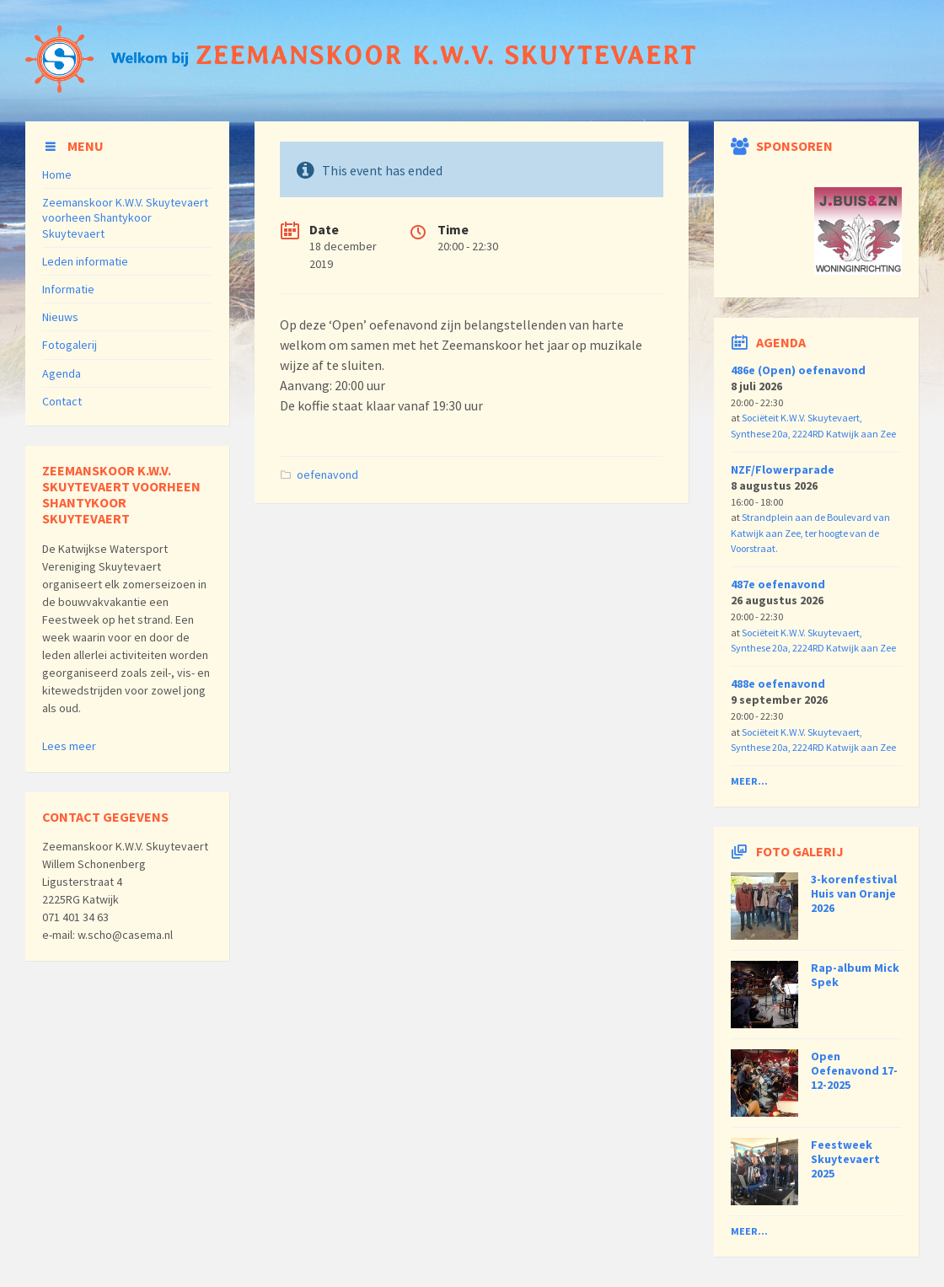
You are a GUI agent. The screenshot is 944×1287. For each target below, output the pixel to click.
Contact (62, 401)
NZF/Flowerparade (782, 469)
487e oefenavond (778, 584)
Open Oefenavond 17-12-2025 (854, 1070)
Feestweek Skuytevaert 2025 (845, 1159)
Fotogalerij (69, 344)
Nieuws (60, 316)
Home (57, 174)
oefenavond (327, 474)
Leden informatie (85, 261)
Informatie (68, 289)
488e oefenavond (778, 683)
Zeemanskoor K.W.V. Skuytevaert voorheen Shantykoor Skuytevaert (125, 217)
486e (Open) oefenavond (798, 370)
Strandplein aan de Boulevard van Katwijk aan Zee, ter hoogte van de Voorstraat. (810, 533)
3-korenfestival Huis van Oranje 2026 (854, 893)
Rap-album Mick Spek (855, 974)
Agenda (61, 373)
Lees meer (69, 745)
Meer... (749, 781)
